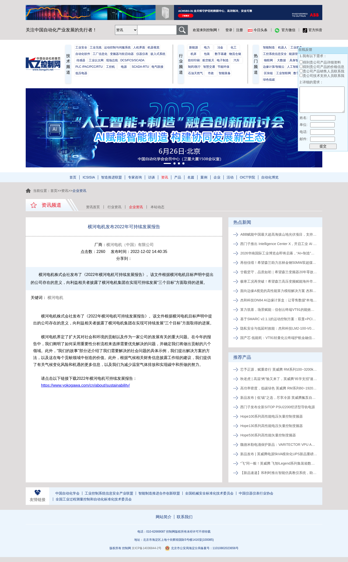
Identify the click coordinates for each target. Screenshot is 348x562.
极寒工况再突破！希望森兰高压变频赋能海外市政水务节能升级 (279, 281)
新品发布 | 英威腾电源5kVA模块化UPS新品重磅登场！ (279, 454)
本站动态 (157, 207)
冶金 (220, 47)
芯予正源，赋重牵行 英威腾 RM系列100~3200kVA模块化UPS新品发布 (279, 369)
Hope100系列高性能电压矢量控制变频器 (272, 416)
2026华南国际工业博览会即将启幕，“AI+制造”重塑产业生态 (279, 253)
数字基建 (221, 54)
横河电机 (55, 297)
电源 (124, 66)
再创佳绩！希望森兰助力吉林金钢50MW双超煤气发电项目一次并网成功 (279, 263)
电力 (207, 47)
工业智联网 (283, 73)
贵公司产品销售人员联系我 (323, 71)
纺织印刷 (194, 60)
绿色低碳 (269, 79)
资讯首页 (93, 207)
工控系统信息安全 (275, 54)
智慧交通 (209, 66)
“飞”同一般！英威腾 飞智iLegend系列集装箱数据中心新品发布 (279, 463)
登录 (228, 30)
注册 (239, 30)
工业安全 (81, 47)
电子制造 (223, 60)
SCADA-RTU (140, 66)
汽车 (236, 60)
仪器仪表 (142, 54)
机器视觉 (153, 47)
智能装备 (225, 73)
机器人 (282, 47)
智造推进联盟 (111, 177)
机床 (193, 54)
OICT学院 (247, 177)
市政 (211, 73)
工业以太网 (96, 60)
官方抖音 (312, 30)
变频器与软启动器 (122, 54)
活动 (230, 177)
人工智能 (293, 66)
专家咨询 (135, 177)
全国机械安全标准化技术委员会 (209, 493)
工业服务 (296, 47)
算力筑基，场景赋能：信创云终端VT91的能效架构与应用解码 (279, 310)
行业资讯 (114, 207)
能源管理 (295, 54)
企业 (217, 177)
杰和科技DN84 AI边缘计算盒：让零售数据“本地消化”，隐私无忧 (279, 300)
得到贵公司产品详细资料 (322, 62)
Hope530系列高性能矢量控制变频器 (268, 435)
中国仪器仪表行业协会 (256, 493)
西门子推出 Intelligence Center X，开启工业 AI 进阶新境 (279, 244)
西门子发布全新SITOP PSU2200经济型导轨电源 (278, 407)
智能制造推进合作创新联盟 (159, 493)
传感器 (80, 60)
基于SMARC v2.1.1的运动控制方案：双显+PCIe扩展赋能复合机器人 (279, 319)
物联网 (268, 60)
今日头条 (257, 30)
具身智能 (295, 60)
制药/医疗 (194, 66)
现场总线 (112, 60)
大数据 (281, 60)
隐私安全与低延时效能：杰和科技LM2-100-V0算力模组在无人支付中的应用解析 (279, 328)
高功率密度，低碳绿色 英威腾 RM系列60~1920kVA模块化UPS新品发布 (279, 388)
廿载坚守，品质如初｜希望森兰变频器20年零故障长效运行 (279, 272)
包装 (207, 54)
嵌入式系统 (158, 54)
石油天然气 (195, 73)
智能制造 (269, 47)
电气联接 (157, 66)
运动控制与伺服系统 (117, 47)
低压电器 (81, 73)
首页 (72, 177)
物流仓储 (235, 54)
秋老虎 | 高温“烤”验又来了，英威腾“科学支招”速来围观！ (279, 379)
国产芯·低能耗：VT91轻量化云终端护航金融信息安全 (279, 338)
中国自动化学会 (67, 493)
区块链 (268, 73)
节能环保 (223, 66)
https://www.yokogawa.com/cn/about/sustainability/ (85, 385)
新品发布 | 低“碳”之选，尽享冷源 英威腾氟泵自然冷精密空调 (279, 398)
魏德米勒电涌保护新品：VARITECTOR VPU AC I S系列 (279, 445)
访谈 (151, 177)
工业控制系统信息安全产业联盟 (109, 493)
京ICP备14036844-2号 (146, 548)
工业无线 (96, 47)
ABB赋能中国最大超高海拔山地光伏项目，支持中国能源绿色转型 (279, 234)
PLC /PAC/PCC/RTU (89, 66)
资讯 (164, 177)
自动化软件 (82, 54)
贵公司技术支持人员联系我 (323, 76)
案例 (203, 177)
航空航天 (208, 60)
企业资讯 (136, 207)
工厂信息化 (100, 54)
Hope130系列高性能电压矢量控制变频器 (272, 426)
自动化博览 (270, 177)
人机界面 (139, 47)
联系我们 (185, 517)
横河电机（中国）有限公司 (130, 245)
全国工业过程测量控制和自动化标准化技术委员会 (94, 499)
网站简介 (164, 517)
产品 (177, 177)
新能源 (193, 47)
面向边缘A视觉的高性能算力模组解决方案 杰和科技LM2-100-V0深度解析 (279, 291)
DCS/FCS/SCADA (132, 60)
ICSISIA (89, 177)
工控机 (110, 66)
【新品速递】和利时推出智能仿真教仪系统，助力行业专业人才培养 (279, 473)
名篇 (190, 177)
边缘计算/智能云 (273, 66)
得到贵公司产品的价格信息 (323, 67)
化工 (234, 47)
